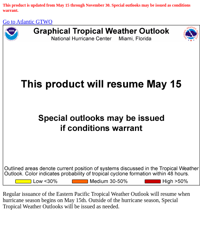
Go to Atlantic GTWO (28, 22)
